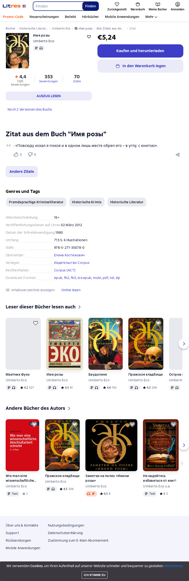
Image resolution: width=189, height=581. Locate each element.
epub (58, 278)
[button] (22, 171)
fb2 (66, 278)
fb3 (73, 278)
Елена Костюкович (69, 255)
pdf (105, 278)
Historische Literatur (126, 202)
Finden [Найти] (90, 6)
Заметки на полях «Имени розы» (107, 478)
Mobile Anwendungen (122, 17)
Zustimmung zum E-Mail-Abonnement (78, 540)
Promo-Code (13, 17)
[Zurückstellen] (35, 323)
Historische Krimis (87, 202)
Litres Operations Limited (94, 564)
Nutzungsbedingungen (66, 525)
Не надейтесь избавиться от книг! (159, 478)
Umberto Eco (43, 41)
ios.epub (84, 278)
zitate (77, 81)
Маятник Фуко (18, 374)
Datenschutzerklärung (65, 533)
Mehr (149, 17)
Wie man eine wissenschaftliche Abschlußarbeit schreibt (20, 478)
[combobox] (57, 6)
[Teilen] (178, 154)
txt (112, 278)
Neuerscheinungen (44, 17)
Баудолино (97, 374)
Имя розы (54, 374)
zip (118, 278)
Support (12, 533)
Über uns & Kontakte (22, 525)
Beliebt (70, 17)
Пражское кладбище (145, 374)
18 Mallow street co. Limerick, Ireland (94, 568)
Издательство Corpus (71, 263)
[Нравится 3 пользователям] (18, 154)
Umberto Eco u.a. (156, 486)
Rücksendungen (18, 540)
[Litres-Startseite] (14, 6)
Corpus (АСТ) (65, 270)
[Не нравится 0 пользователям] (32, 154)
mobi (97, 278)
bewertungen (48, 81)
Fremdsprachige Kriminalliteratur (36, 202)
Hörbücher (90, 17)
